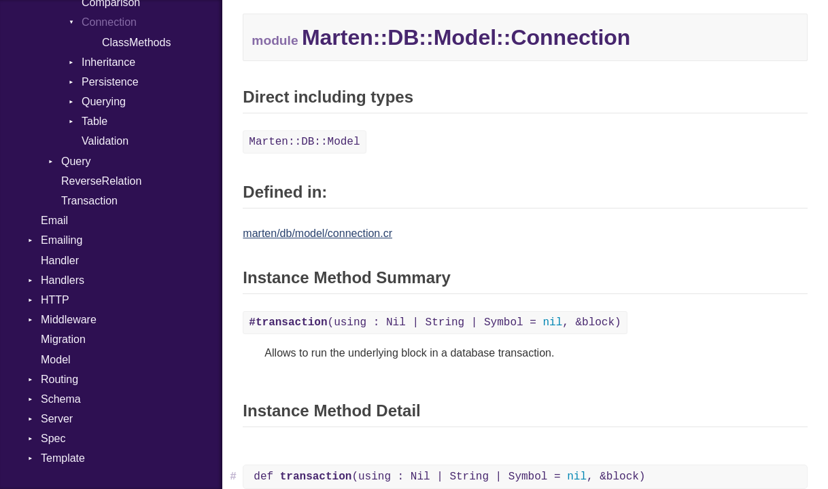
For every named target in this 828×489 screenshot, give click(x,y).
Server (57, 418)
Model (56, 359)
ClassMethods (136, 42)
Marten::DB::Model (304, 142)
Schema (61, 399)
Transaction (89, 200)
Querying (104, 101)
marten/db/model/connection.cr (317, 233)
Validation (105, 141)
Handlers (62, 280)
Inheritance (108, 62)
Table (94, 121)
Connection (109, 22)
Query (76, 161)
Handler (60, 260)
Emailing (61, 240)
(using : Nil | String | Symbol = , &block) (435, 322)
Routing (59, 379)
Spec (53, 438)
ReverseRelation (101, 181)
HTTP (55, 300)
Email (54, 220)
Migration (63, 339)
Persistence (110, 82)
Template (63, 458)
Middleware (69, 319)
